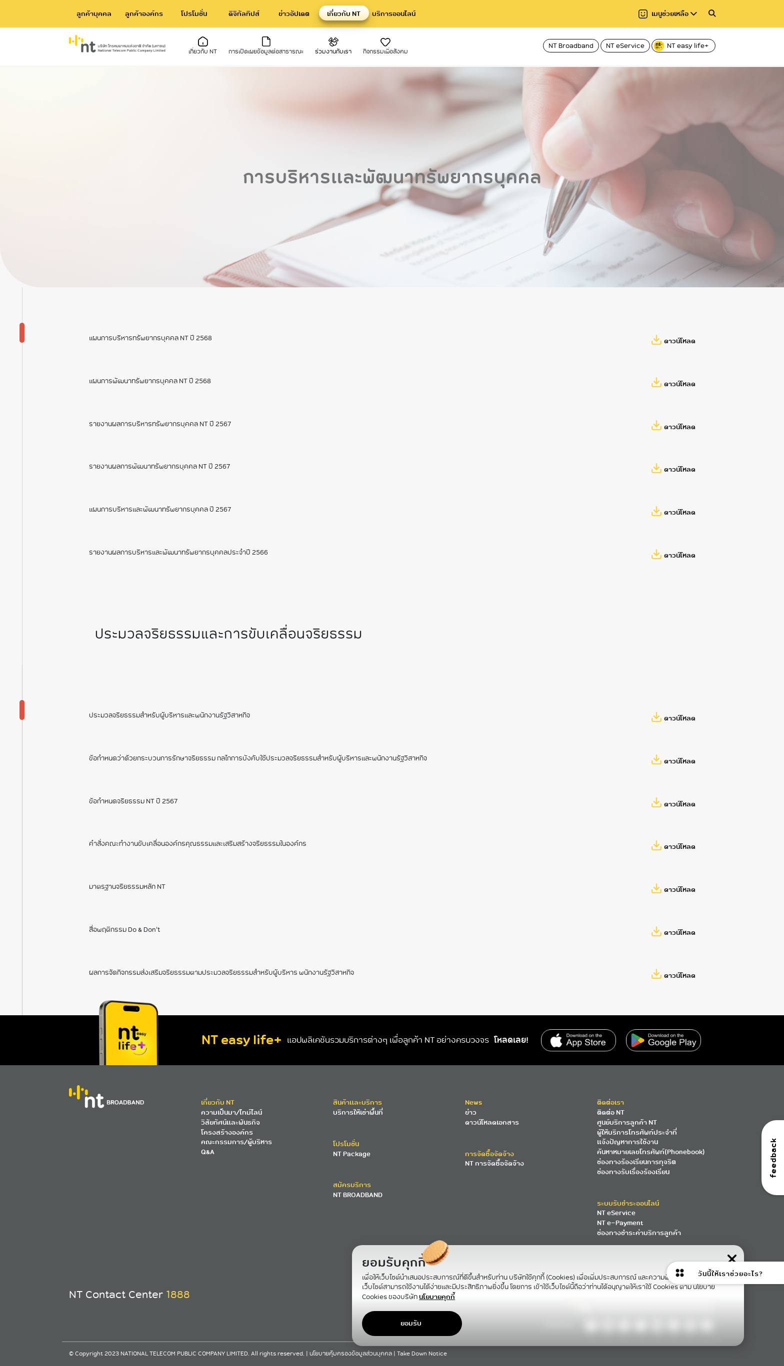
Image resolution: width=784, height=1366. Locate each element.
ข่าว (470, 1112)
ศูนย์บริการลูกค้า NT (627, 1122)
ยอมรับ (411, 1323)
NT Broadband (571, 45)
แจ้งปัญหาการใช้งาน (627, 1142)
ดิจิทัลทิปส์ (244, 13)
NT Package (351, 1154)
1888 (178, 1294)
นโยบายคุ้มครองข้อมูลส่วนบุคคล (352, 1354)
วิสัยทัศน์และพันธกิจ (230, 1122)
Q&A (207, 1152)
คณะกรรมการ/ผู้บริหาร (236, 1142)
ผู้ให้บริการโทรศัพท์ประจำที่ (637, 1132)
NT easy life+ (682, 45)
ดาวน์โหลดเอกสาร (492, 1122)
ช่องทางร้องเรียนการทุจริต (636, 1162)
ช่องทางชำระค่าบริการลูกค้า (639, 1233)
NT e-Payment (620, 1223)
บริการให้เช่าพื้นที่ (358, 1112)
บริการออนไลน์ (394, 13)
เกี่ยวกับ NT (343, 13)
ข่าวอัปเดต (294, 13)
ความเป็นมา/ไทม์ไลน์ (231, 1112)
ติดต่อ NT (610, 1112)
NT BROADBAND (357, 1195)
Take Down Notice (422, 1354)
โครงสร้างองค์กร (227, 1132)
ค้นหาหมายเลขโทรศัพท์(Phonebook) (651, 1152)
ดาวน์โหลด (680, 359)
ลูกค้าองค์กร (144, 13)
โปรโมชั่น (194, 13)
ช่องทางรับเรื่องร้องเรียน (633, 1172)
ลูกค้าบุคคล (94, 13)
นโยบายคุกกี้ (437, 1297)
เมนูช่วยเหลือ (667, 13)
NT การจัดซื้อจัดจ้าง (494, 1163)
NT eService (625, 45)
